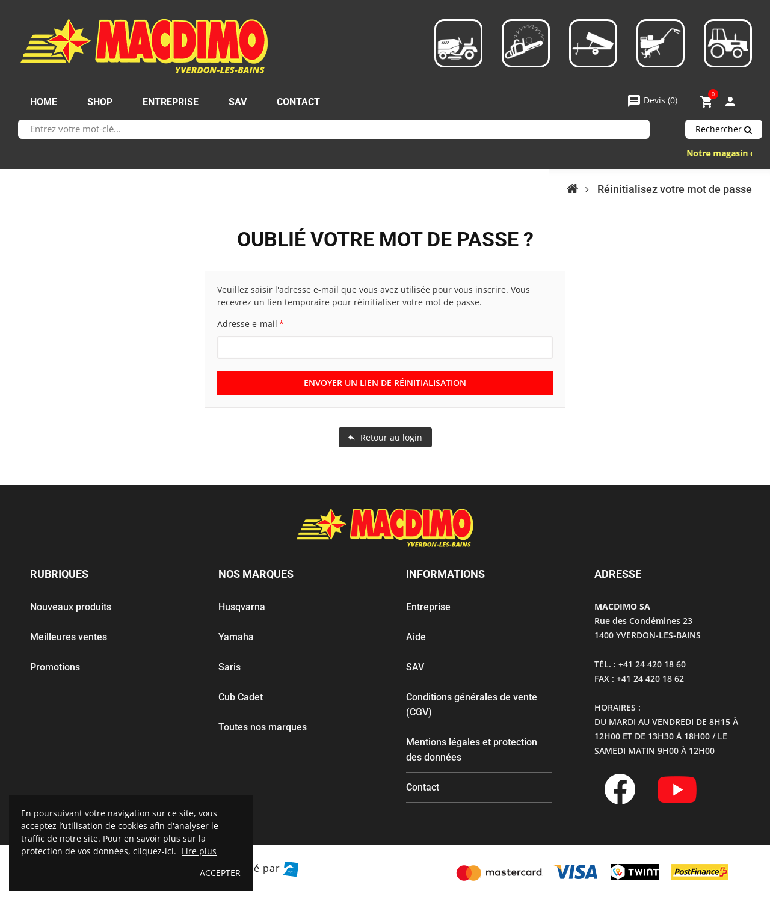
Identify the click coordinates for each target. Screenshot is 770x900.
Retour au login (385, 437)
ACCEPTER (220, 872)
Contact (422, 787)
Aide (416, 637)
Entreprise (428, 607)
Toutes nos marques (262, 727)
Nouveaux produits (70, 607)
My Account (730, 101)
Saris (229, 667)
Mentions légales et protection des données (471, 749)
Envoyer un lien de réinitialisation (385, 382)
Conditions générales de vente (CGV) (471, 704)
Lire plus (199, 851)
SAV (415, 667)
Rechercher (723, 129)
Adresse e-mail (247, 323)
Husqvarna (241, 607)
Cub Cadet (240, 697)
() (652, 100)
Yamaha (236, 637)
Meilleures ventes (68, 637)
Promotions (55, 667)
